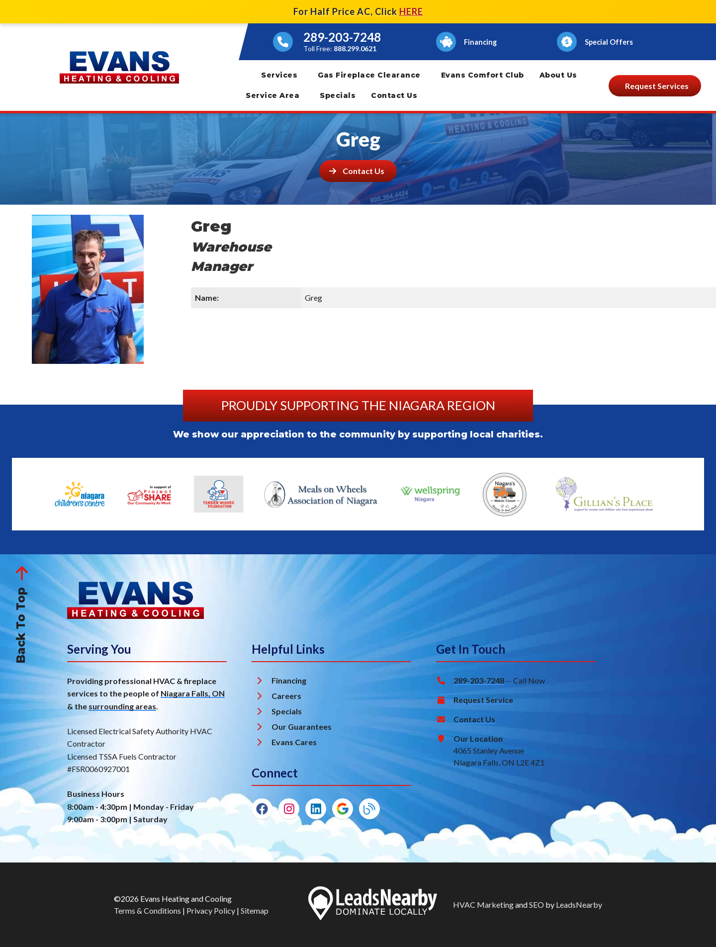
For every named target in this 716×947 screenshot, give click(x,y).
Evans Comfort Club (482, 75)
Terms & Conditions (147, 910)
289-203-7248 (342, 37)
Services (279, 75)
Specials (338, 95)
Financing (288, 680)
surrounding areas (122, 706)
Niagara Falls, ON (193, 693)
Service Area (272, 95)
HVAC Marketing (483, 904)
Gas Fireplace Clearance (369, 75)
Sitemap (254, 910)
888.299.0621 (355, 48)
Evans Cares (294, 742)
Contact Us (394, 95)
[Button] (468, 41)
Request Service (483, 699)
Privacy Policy (210, 910)
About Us (558, 75)
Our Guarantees (301, 726)
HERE (411, 11)
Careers (286, 695)
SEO (536, 904)
